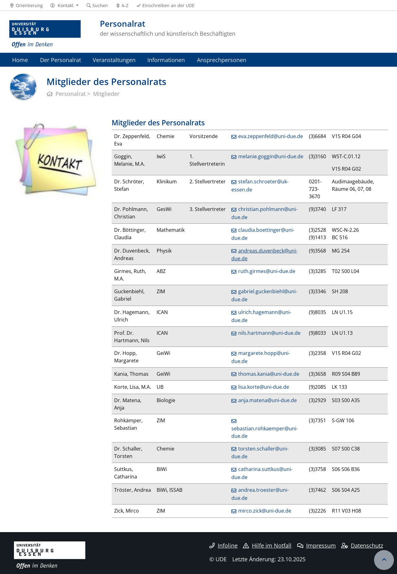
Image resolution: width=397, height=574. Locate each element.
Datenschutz (362, 545)
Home (20, 60)
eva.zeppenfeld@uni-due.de (270, 136)
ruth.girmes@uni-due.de (266, 271)
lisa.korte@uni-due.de (263, 386)
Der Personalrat (60, 60)
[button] (64, 5)
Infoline (223, 545)
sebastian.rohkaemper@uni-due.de (264, 432)
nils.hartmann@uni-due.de (269, 333)
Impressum (316, 545)
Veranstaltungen (114, 60)
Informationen (166, 60)
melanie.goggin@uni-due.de (270, 156)
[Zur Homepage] (45, 34)
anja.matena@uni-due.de (267, 400)
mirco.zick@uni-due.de (264, 510)
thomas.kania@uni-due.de (268, 373)
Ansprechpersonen (221, 60)
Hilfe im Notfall (267, 545)
